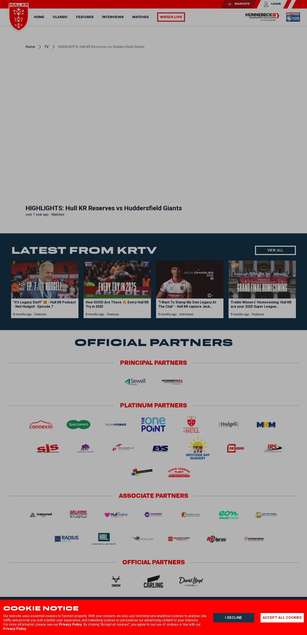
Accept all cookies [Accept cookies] (282, 618)
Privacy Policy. (71, 624)
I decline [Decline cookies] (233, 618)
